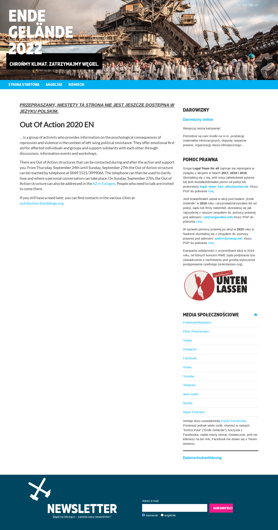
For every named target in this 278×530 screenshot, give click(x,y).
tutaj (211, 191)
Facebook (190, 358)
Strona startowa (23, 84)
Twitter (187, 340)
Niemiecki (76, 84)
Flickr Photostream (196, 331)
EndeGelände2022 (40, 31)
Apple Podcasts (194, 412)
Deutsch (242, 5)
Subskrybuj (222, 508)
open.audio (190, 394)
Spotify (188, 403)
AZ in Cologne (104, 183)
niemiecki (152, 515)
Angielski (54, 84)
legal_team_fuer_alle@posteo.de (224, 186)
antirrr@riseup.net (228, 238)
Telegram (189, 385)
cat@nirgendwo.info (218, 217)
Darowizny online (198, 119)
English (253, 5)
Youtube (188, 376)
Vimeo (187, 367)
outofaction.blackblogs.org (41, 203)
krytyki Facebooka (233, 421)
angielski (170, 515)
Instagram (190, 349)
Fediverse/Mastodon (197, 322)
